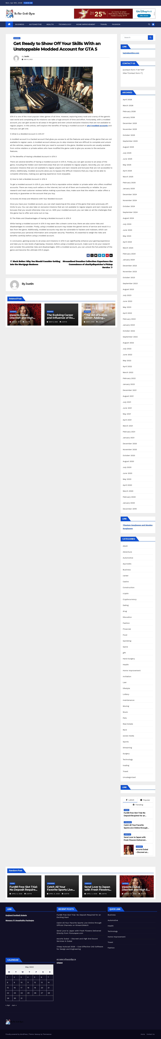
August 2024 (128, 218)
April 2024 (127, 242)
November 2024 (130, 200)
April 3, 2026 (92, 894)
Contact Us (151, 1034)
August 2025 (128, 147)
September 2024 (130, 212)
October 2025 (129, 135)
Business (19, 24)
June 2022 (127, 355)
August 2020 (128, 461)
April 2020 (127, 485)
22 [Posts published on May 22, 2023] (8, 993)
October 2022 (129, 331)
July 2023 (127, 295)
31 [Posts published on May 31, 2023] (21, 998)
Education (127, 617)
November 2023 (130, 271)
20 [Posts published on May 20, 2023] (42, 988)
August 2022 (128, 343)
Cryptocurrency (130, 599)
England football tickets (16, 915)
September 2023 (130, 283)
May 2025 (127, 165)
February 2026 (129, 111)
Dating (126, 605)
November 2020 (130, 449)
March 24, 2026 (130, 894)
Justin (26, 56)
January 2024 (129, 260)
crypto (126, 593)
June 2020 (127, 473)
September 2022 (130, 337)
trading (126, 765)
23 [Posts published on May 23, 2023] (15, 993)
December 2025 (130, 123)
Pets (125, 718)
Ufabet (60, 963)
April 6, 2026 (17, 894)
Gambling (127, 641)
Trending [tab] (138, 805)
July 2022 (127, 349)
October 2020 (129, 455)
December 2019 (130, 509)
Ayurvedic (127, 564)
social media (128, 736)
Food (125, 635)
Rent (125, 730)
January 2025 (129, 188)
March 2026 (128, 105)
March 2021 (128, 426)
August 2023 (128, 289)
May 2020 (127, 479)
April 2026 (127, 99)
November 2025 (130, 129)
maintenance (129, 700)
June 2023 (127, 301)
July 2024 (127, 224)
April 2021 (127, 420)
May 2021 (127, 414)
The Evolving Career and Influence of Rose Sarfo (61, 317)
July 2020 (127, 467)
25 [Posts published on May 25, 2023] (28, 993)
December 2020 (130, 444)
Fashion (116, 24)
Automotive (35, 24)
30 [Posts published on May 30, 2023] (15, 998)
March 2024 (128, 248)
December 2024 (130, 194)
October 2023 (129, 277)
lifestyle (126, 688)
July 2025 (127, 153)
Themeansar (47, 1034)
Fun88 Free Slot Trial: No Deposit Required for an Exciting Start (134, 816)
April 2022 (127, 366)
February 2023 (129, 319)
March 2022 (128, 372)
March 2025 (128, 177)
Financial (127, 629)
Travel (103, 24)
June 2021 (127, 408)
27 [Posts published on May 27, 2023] (42, 993)
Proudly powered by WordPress (17, 1034)
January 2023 (129, 325)
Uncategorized (129, 777)
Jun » (14, 1005)
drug (125, 611)
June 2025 (127, 159)
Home (143, 1034)
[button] (149, 24)
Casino (126, 581)
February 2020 (129, 497)
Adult (125, 546)
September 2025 (130, 141)
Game (125, 647)
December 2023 (130, 266)
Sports (126, 742)
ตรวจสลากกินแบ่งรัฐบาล (66, 959)
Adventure (127, 552)
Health (50, 24)
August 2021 (128, 396)
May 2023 (127, 307)
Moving (126, 706)
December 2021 (130, 390)
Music (125, 712)
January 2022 (129, 384)
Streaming (127, 748)
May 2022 (127, 360)
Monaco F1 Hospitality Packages (20, 920)
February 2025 (129, 183)
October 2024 (129, 206)
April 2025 (127, 171)
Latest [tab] (130, 800)
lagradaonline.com (131, 53)
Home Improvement (85, 24)
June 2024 (127, 230)
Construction (129, 587)
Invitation (127, 676)
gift (124, 653)
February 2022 (129, 378)
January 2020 (129, 503)
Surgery (126, 754)
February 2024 (129, 254)
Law (124, 682)
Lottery (126, 694)
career (125, 576)
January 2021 (129, 438)
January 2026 (129, 117)
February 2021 (129, 432)
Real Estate (128, 724)
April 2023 (127, 313)
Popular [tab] (145, 800)
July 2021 (127, 402)
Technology (65, 24)
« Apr (8, 1005)
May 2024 (127, 236)
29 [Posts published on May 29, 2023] (8, 998)
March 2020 (128, 491)
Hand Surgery (129, 659)
